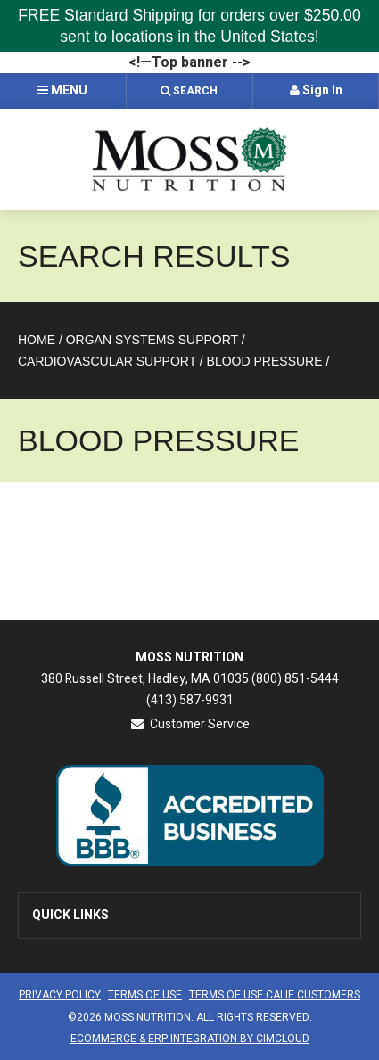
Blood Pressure (265, 361)
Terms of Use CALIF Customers (274, 995)
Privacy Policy (60, 995)
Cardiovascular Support (107, 361)
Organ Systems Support (152, 340)
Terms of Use (145, 995)
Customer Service (189, 724)
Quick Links (70, 915)
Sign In (316, 90)
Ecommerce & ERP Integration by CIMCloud (189, 1039)
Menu (62, 90)
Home (36, 340)
